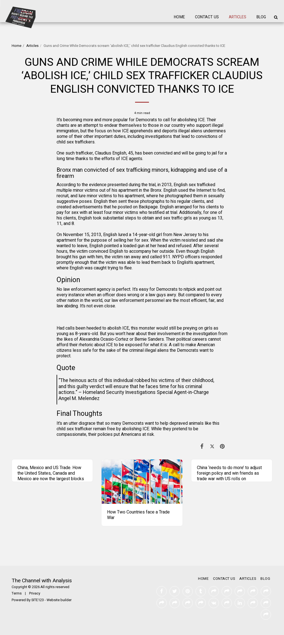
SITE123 (37, 600)
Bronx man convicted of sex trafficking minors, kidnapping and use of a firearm (142, 173)
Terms (17, 593)
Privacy (34, 593)
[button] (276, 17)
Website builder (59, 600)
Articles (32, 45)
